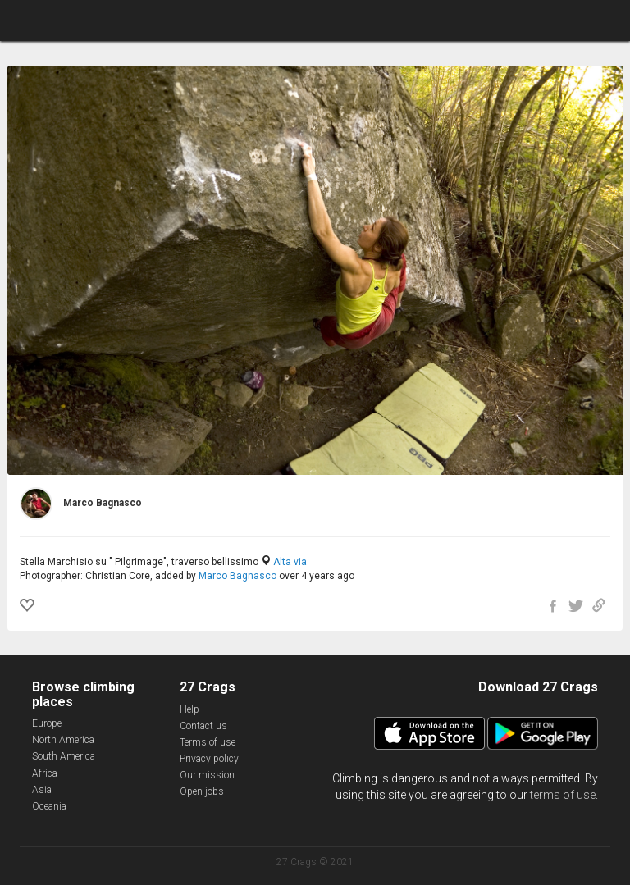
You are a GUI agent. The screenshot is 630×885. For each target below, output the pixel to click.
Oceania (49, 806)
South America (63, 756)
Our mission (207, 775)
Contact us (203, 726)
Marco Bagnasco (237, 576)
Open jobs (202, 791)
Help (189, 709)
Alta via (290, 562)
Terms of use (207, 742)
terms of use (563, 794)
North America (63, 740)
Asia (42, 790)
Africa (44, 773)
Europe (47, 723)
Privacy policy (209, 758)
